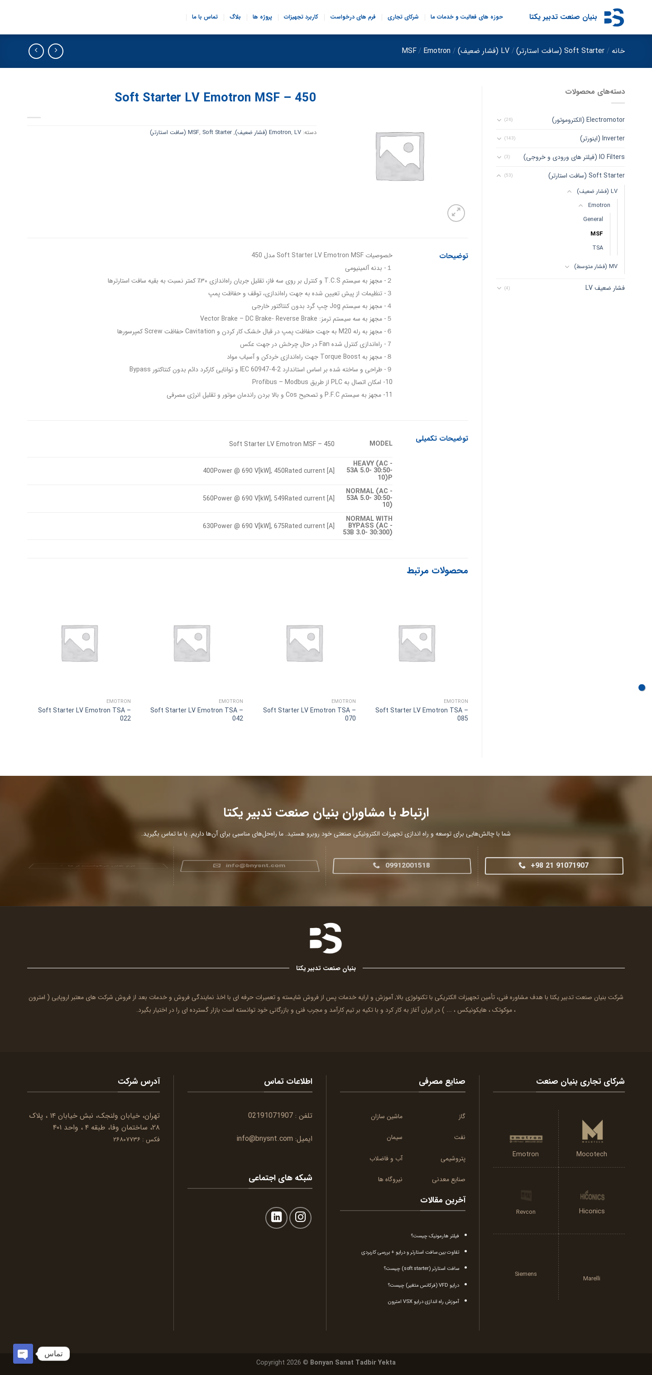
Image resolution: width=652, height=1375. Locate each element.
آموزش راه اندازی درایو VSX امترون (423, 1302)
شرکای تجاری (403, 17)
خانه (618, 51)
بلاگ (235, 17)
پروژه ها (262, 17)
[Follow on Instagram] (300, 1218)
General (593, 219)
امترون (37, 997)
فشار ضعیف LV (605, 288)
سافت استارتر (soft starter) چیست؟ (421, 1268)
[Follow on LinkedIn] (276, 1218)
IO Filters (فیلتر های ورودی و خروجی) (574, 157)
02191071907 (270, 1115)
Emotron (437, 51)
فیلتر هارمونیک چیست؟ (435, 1236)
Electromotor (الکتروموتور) (588, 120)
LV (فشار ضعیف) (483, 51)
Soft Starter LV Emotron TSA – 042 (196, 715)
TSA (597, 248)
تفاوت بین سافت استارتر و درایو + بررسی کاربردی (410, 1252)
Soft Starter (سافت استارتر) (560, 51)
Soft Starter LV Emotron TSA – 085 (421, 715)
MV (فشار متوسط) (596, 266)
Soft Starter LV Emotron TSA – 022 (84, 715)
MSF (409, 51)
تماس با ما (205, 17)
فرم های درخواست (353, 17)
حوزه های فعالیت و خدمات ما (467, 17)
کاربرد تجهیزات (301, 17)
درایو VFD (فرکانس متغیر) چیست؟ (423, 1285)
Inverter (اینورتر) (602, 139)
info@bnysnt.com (264, 1138)
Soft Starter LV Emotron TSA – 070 (309, 715)
